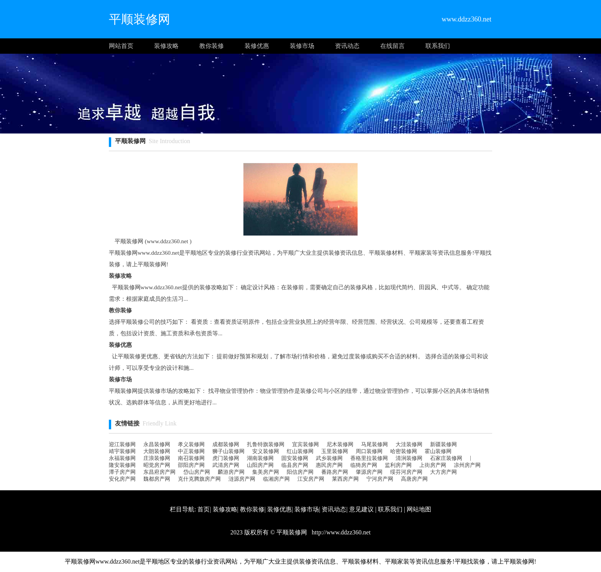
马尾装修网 (374, 444)
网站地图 (419, 509)
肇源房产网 (369, 472)
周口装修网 (369, 451)
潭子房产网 (122, 472)
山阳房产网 (260, 465)
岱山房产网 (196, 472)
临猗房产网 (363, 465)
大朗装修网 (156, 451)
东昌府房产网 (159, 472)
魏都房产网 (156, 479)
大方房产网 (443, 472)
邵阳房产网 (191, 465)
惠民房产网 (329, 465)
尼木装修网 (340, 444)
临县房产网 (294, 465)
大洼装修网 (409, 444)
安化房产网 (122, 479)
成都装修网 (225, 444)
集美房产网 (265, 472)
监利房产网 (398, 465)
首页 (203, 509)
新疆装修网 (443, 444)
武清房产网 (225, 465)
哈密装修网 (403, 451)
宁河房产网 (379, 479)
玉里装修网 (334, 451)
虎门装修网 (225, 458)
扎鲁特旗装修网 (265, 444)
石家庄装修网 (446, 458)
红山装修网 (300, 451)
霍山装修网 (438, 451)
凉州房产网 (467, 465)
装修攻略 (166, 46)
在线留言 (392, 46)
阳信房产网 (300, 472)
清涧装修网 (409, 458)
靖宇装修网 (122, 451)
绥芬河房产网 (406, 472)
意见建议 (361, 509)
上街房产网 (432, 465)
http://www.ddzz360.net (340, 532)
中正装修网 (191, 451)
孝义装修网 (191, 444)
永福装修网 (122, 458)
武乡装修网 (329, 458)
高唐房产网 (414, 479)
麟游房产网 (231, 472)
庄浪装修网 (156, 458)
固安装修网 (294, 458)
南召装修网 (191, 458)
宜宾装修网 (305, 444)
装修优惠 (257, 46)
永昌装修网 (156, 444)
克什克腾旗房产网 (199, 479)
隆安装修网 (122, 465)
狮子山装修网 (228, 451)
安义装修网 (265, 451)
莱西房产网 (345, 479)
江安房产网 (310, 479)
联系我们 (437, 46)
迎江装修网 (122, 444)
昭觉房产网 (156, 465)
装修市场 (302, 46)
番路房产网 (334, 472)
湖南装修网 (260, 458)
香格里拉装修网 (369, 458)
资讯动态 (347, 46)
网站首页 (121, 46)
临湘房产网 (276, 479)
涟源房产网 (241, 479)
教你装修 (211, 46)
